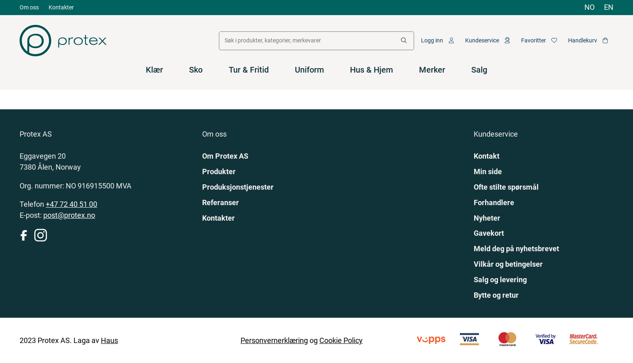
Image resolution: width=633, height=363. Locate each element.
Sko (196, 70)
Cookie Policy (341, 340)
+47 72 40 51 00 (71, 204)
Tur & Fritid (249, 70)
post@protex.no (69, 215)
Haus (109, 340)
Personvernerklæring (274, 340)
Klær (154, 70)
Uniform (309, 70)
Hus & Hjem (371, 70)
